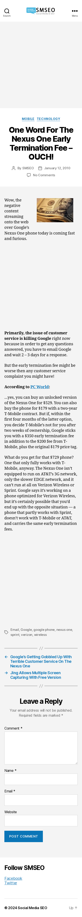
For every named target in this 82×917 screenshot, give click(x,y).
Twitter (10, 883)
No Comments (44, 175)
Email (14, 630)
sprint (14, 635)
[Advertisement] (41, 65)
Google (26, 630)
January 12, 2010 (57, 168)
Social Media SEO (32, 908)
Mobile (28, 119)
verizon (26, 635)
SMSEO (28, 168)
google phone (44, 630)
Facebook (13, 878)
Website (10, 812)
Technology (48, 119)
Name (10, 771)
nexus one (64, 630)
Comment (13, 728)
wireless (40, 635)
